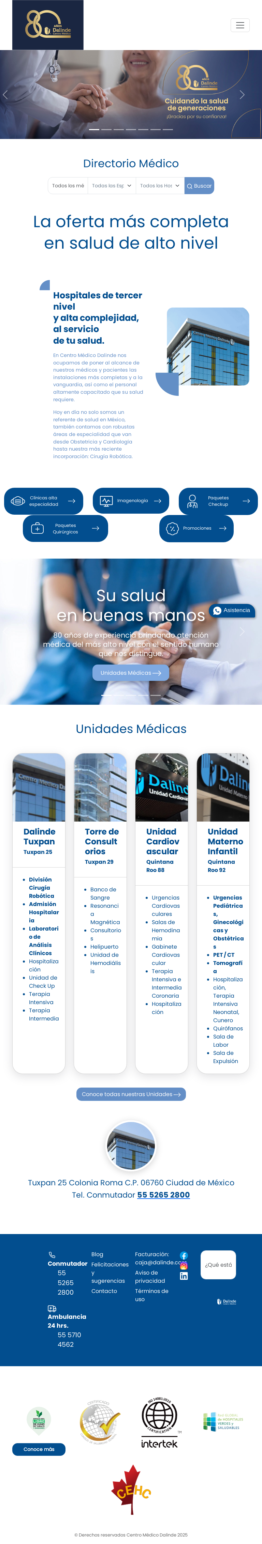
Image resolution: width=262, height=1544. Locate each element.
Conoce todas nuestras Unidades (132, 1094)
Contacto (104, 1291)
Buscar (199, 185)
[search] (218, 1265)
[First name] (68, 185)
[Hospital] (160, 185)
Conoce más (39, 1449)
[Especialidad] (112, 185)
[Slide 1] (94, 130)
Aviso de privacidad (150, 1277)
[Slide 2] (106, 130)
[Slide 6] (155, 130)
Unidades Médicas (132, 673)
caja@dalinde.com (161, 1262)
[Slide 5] (143, 130)
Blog (97, 1254)
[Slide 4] (131, 130)
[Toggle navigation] (240, 25)
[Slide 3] (119, 130)
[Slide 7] (168, 130)
